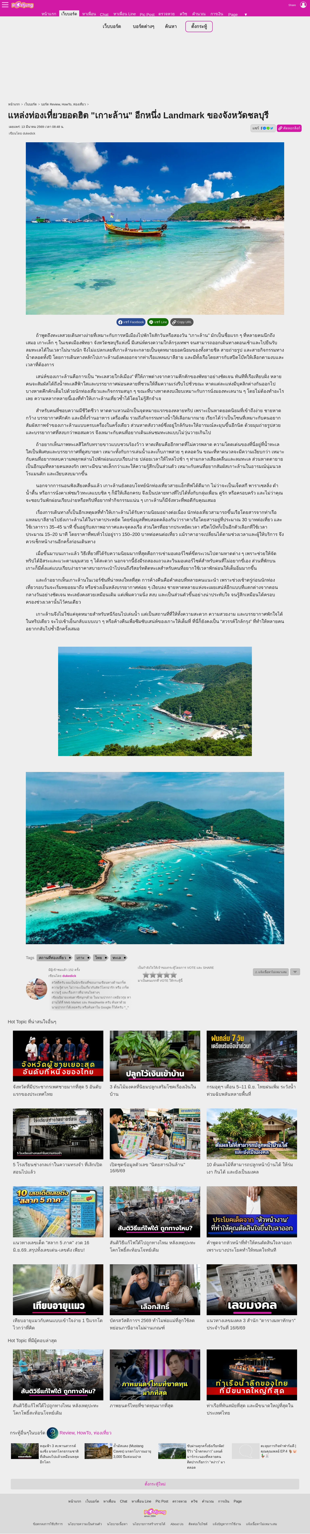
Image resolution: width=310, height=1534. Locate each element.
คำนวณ (199, 14)
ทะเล (117, 958)
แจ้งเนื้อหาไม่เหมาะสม (261, 1524)
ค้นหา (171, 26)
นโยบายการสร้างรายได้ (149, 1524)
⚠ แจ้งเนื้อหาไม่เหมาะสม (271, 972)
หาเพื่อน (89, 14)
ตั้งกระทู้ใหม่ (155, 1484)
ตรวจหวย (166, 14)
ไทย (98, 958)
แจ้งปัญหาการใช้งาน (227, 1524)
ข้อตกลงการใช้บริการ (48, 1524)
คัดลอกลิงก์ (289, 129)
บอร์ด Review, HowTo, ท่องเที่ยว (63, 104)
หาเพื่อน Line (124, 14)
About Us (176, 1524)
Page (233, 14)
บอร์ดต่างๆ (143, 26)
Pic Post (147, 14)
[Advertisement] (155, 68)
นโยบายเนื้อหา (117, 1524)
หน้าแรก (49, 14)
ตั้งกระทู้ (199, 26)
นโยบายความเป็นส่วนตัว (85, 1524)
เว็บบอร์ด (69, 14)
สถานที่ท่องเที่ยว (52, 958)
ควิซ (183, 14)
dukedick (29, 133)
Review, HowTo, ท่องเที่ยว (79, 1433)
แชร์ (263, 128)
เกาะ (81, 958)
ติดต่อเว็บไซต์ (198, 1524)
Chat (104, 14)
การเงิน (217, 14)
